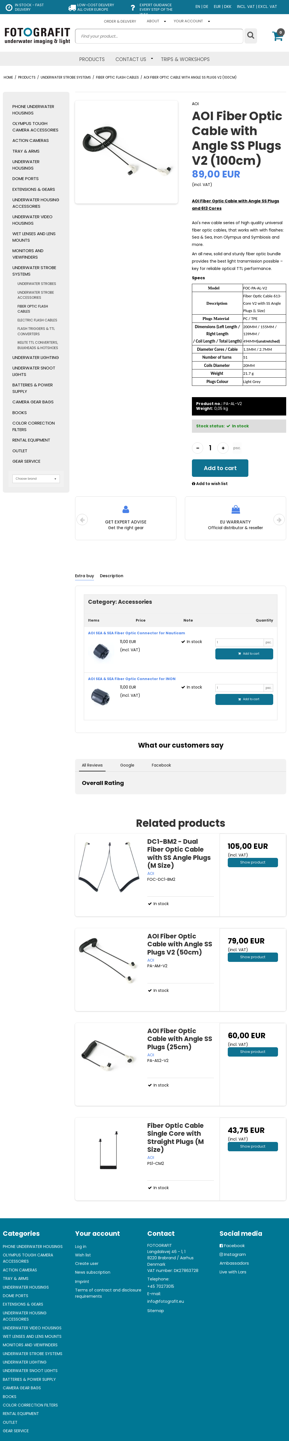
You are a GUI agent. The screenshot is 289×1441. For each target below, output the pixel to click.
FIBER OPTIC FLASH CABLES (32, 309)
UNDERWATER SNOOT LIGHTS (33, 371)
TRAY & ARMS (26, 151)
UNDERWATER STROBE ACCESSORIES (35, 295)
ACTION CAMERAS (30, 140)
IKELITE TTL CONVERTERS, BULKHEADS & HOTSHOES (37, 345)
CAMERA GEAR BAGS (33, 402)
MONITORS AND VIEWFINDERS (27, 254)
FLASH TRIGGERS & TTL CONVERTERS (36, 331)
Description (111, 576)
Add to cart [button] (220, 468)
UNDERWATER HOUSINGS (26, 165)
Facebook (234, 1246)
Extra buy (84, 576)
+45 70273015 (160, 1286)
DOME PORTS (25, 178)
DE (205, 6)
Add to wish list (210, 483)
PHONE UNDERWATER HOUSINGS (33, 109)
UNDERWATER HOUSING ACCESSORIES (35, 203)
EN (198, 6)
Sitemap (155, 1311)
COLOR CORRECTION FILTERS (33, 426)
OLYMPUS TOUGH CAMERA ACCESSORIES (35, 126)
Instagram (235, 1254)
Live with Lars (233, 1272)
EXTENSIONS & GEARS (33, 189)
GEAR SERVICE (26, 461)
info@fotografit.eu (165, 1301)
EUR (217, 6)
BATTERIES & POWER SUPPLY (32, 388)
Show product (252, 862)
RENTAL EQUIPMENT (31, 440)
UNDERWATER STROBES (36, 283)
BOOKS (19, 413)
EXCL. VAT (267, 6)
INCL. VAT (246, 6)
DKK (227, 6)
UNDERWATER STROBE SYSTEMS (34, 271)
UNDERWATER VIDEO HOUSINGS (32, 220)
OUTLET (19, 451)
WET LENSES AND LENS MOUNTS (34, 237)
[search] (159, 36)
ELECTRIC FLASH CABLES (37, 320)
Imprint (82, 1281)
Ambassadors (234, 1263)
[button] (75, 799)
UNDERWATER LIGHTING (35, 357)
